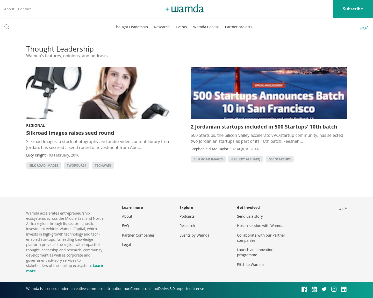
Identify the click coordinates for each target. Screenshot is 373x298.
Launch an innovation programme (255, 252)
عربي (364, 27)
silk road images (43, 165)
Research (162, 26)
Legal (126, 244)
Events (181, 26)
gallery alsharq (245, 159)
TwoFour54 (76, 165)
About (9, 8)
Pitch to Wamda (250, 264)
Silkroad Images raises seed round (70, 132)
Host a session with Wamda (260, 225)
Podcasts (187, 216)
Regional (35, 125)
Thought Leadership (131, 26)
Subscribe (353, 9)
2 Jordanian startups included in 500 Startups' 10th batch (264, 126)
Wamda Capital (206, 26)
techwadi (103, 165)
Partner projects (238, 26)
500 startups (280, 159)
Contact (24, 8)
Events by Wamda (195, 235)
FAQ (125, 225)
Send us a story (250, 216)
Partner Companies (138, 235)
